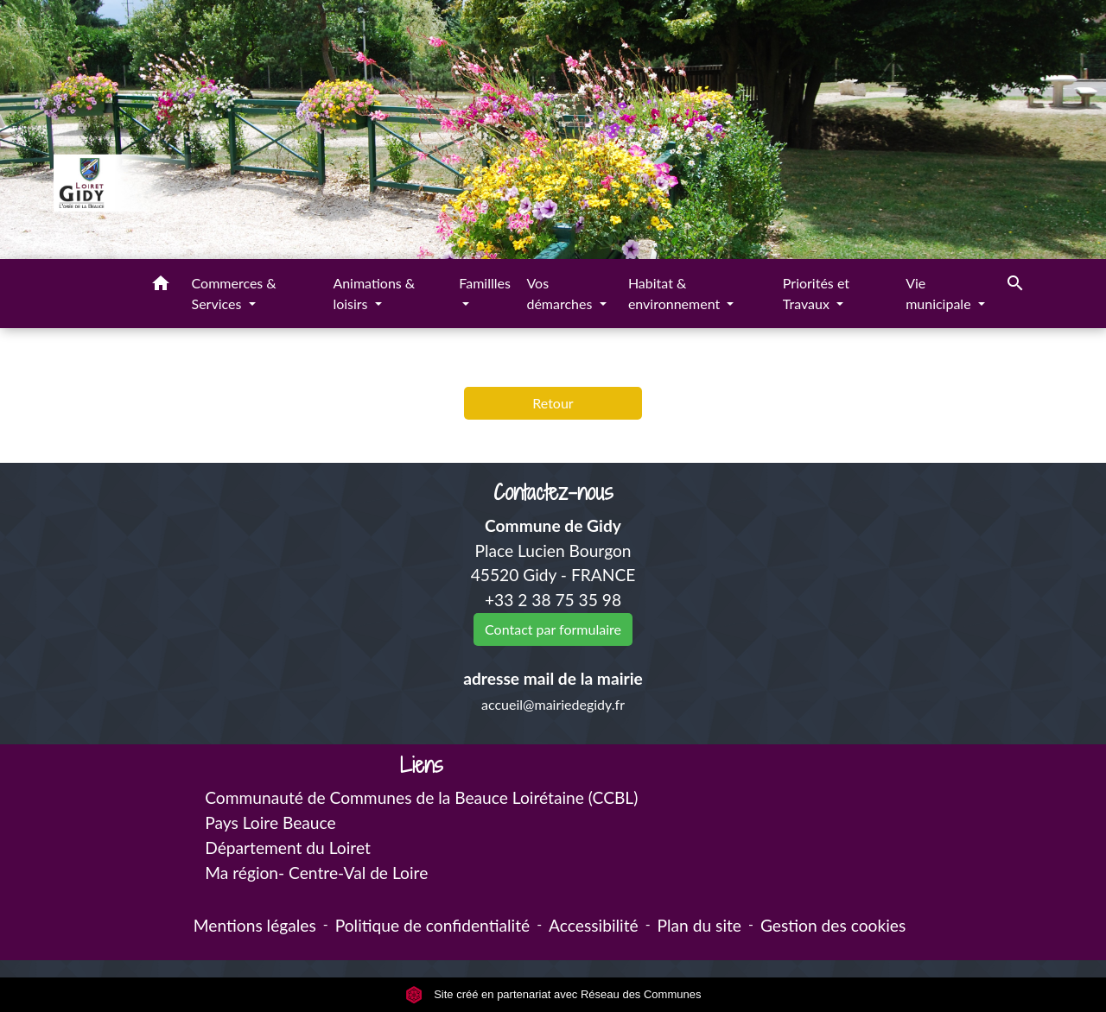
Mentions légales (255, 925)
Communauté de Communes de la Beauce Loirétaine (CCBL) (421, 797)
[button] (161, 286)
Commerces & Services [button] (234, 293)
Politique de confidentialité (432, 925)
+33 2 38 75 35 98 (553, 600)
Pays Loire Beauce (270, 822)
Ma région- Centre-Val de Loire (316, 872)
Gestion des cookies (833, 925)
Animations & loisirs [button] (374, 293)
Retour (552, 403)
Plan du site (699, 925)
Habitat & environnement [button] (675, 293)
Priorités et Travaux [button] (816, 293)
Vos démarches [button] (560, 293)
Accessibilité (594, 925)
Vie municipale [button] (940, 293)
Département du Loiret (288, 847)
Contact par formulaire (553, 629)
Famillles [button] (485, 283)
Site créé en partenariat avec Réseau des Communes (553, 994)
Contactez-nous (553, 492)
